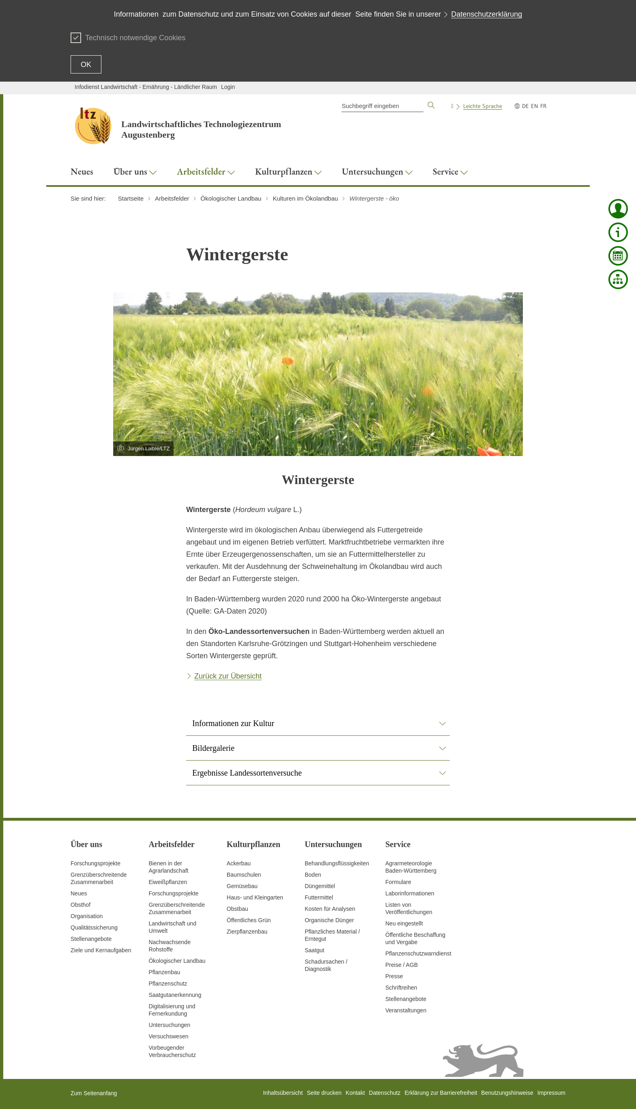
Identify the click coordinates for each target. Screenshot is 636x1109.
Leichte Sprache (482, 106)
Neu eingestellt (404, 923)
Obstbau (237, 909)
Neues (79, 893)
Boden (313, 874)
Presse (394, 976)
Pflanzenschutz (167, 983)
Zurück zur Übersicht (228, 676)
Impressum (551, 1093)
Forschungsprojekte (95, 863)
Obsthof (80, 904)
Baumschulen (244, 874)
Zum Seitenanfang (94, 1093)
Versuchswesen (168, 1036)
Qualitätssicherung (94, 927)
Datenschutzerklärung (486, 14)
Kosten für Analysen (330, 909)
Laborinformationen (409, 893)
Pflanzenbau (164, 972)
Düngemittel (320, 886)
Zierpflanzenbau (247, 931)
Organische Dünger (329, 920)
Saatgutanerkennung (174, 995)
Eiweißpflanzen (167, 882)
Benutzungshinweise (507, 1093)
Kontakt (355, 1093)
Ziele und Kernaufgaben (101, 950)
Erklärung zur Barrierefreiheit (440, 1093)
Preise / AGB (401, 965)
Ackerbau (239, 863)
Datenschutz (385, 1093)
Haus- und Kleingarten (255, 897)
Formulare (398, 882)
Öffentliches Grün (249, 920)
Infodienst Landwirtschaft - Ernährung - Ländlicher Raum (146, 87)
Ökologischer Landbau (176, 961)
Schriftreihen (401, 987)
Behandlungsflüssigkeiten (337, 863)
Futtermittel (319, 897)
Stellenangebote (91, 939)
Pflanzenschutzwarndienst (418, 953)
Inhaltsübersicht (283, 1093)
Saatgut (314, 950)
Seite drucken (324, 1093)
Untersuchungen (169, 1025)
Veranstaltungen (405, 1010)
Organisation (87, 916)
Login (228, 87)
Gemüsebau (242, 886)
